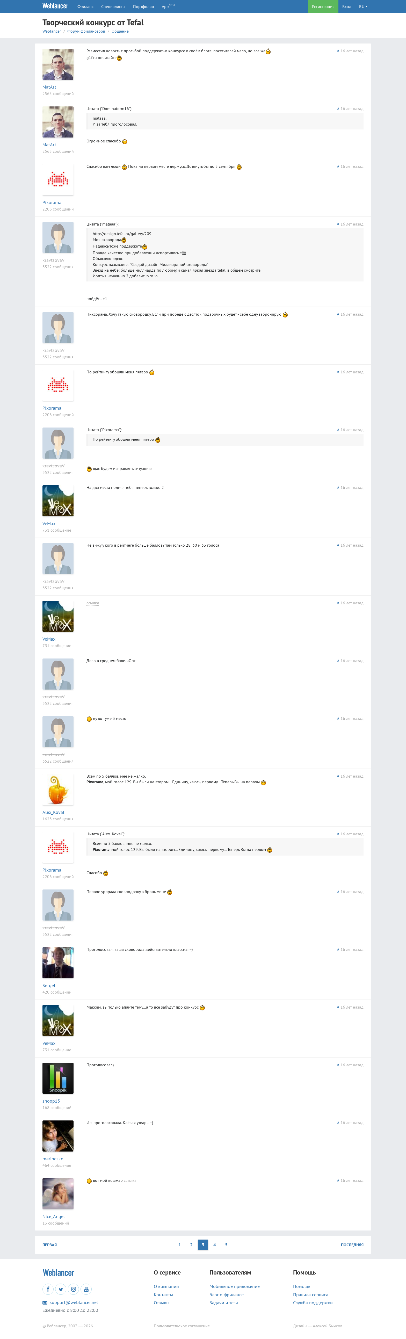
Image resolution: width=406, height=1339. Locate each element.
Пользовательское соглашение (182, 1325)
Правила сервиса (310, 1295)
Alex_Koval (53, 812)
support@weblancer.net (70, 1302)
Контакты (163, 1295)
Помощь (301, 1286)
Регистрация (323, 6)
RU (361, 6)
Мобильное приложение (234, 1286)
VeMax (48, 523)
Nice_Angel (53, 1216)
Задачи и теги (223, 1303)
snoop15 (51, 1101)
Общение (120, 31)
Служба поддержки (313, 1303)
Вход (346, 6)
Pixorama (51, 202)
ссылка (92, 602)
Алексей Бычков (327, 1325)
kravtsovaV (53, 260)
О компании (166, 1286)
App (168, 6)
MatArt (49, 87)
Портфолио (143, 6)
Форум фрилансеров (86, 31)
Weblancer (51, 31)
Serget (48, 985)
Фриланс (85, 6)
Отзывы (161, 1303)
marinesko (52, 1159)
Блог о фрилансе (226, 1295)
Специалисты (113, 6)
